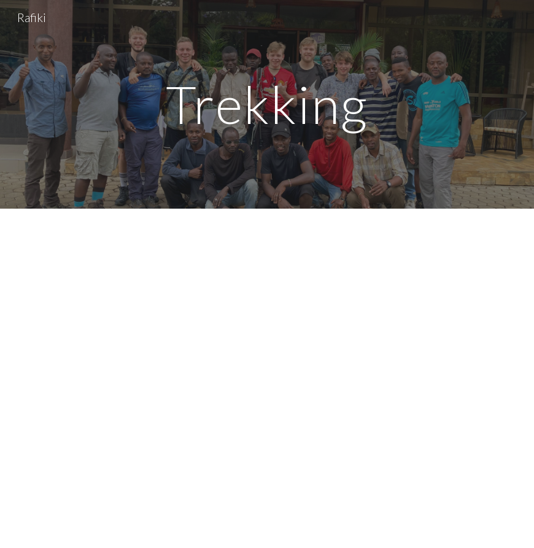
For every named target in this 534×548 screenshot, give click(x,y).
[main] (267, 104)
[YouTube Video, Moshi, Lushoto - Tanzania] (267, 378)
